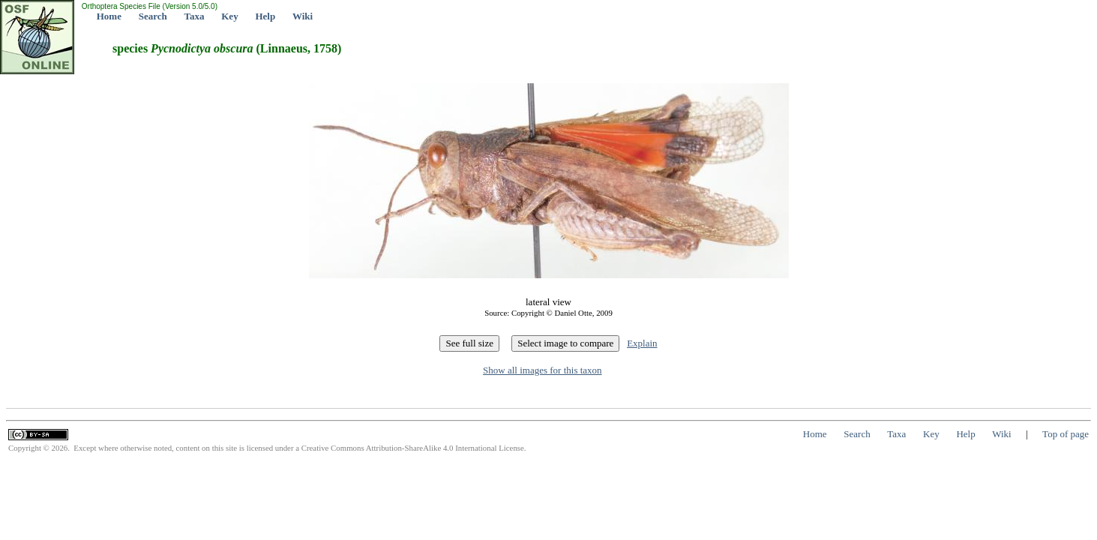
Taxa (194, 16)
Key (229, 16)
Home (109, 16)
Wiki (302, 16)
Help (265, 16)
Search (153, 16)
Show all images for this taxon (542, 370)
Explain (642, 343)
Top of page (1065, 434)
